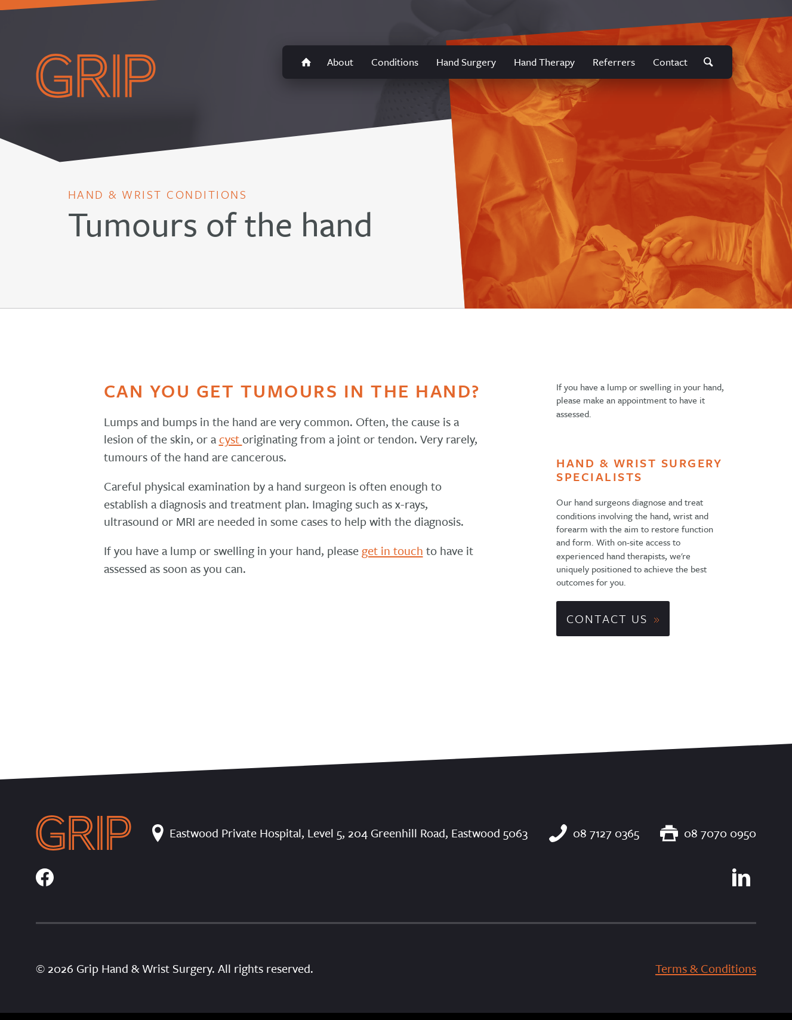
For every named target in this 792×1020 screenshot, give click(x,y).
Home (306, 62)
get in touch (392, 550)
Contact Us (607, 618)
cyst (230, 439)
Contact (670, 61)
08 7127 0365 (594, 833)
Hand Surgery (466, 61)
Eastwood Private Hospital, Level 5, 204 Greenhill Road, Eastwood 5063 (340, 833)
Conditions (394, 61)
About (340, 61)
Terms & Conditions (705, 968)
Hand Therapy (544, 61)
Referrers (614, 61)
